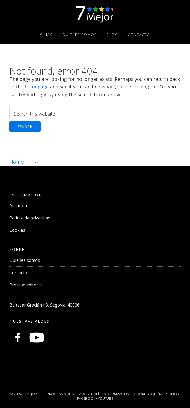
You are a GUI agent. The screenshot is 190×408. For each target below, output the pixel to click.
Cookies (17, 230)
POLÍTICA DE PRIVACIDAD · (112, 394)
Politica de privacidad (29, 218)
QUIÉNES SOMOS (165, 394)
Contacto (18, 272)
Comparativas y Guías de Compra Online (95, 14)
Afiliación (18, 205)
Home (17, 161)
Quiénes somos (24, 260)
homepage (37, 86)
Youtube (105, 398)
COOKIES (141, 394)
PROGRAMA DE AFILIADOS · (69, 394)
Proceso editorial (26, 285)
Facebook (86, 398)
